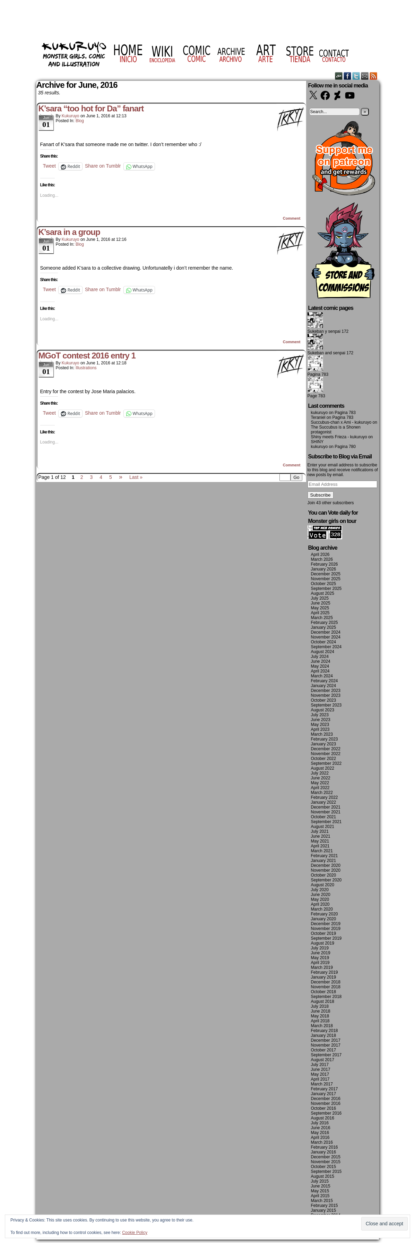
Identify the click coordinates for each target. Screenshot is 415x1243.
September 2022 (326, 763)
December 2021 (325, 807)
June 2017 (320, 1069)
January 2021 (323, 860)
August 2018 (322, 1001)
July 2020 (320, 889)
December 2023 (325, 690)
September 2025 (326, 588)
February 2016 (324, 1147)
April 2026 (320, 554)
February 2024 (324, 680)
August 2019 (322, 943)
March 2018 (322, 1025)
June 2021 (320, 836)
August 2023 (322, 710)
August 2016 (322, 1118)
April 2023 (320, 729)
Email (365, 75)
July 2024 (320, 656)
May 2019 (320, 957)
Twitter (356, 75)
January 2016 (323, 1152)
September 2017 (326, 1054)
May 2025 (320, 608)
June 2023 (320, 719)
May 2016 (320, 1132)
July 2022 (320, 773)
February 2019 (324, 972)
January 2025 (323, 627)
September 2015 (326, 1171)
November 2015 (325, 1161)
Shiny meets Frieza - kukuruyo (339, 436)
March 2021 (322, 850)
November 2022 (325, 753)
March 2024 (322, 676)
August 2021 (322, 826)
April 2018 (320, 1020)
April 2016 (320, 1137)
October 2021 (323, 816)
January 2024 (323, 685)
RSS (373, 75)
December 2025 (325, 574)
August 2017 (322, 1059)
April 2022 (320, 787)
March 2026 (322, 559)
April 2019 (320, 962)
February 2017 (324, 1088)
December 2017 (325, 1040)
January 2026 (323, 569)
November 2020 (325, 870)
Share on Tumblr (103, 166)
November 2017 (325, 1045)
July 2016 (320, 1123)
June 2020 (320, 894)
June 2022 (320, 778)
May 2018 (320, 1016)
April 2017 (320, 1079)
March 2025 (322, 617)
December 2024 (325, 632)
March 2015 (322, 1200)
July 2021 (320, 831)
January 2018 (323, 1035)
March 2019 (322, 967)
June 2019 (320, 952)
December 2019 (325, 923)
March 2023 (322, 734)
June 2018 (320, 1011)
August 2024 (322, 651)
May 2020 (320, 899)
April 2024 (320, 671)
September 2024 (326, 646)
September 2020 (326, 880)
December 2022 (325, 748)
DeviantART (339, 75)
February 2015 (324, 1205)
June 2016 (320, 1127)
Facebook (347, 75)
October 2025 (323, 583)
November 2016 (325, 1103)
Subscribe (320, 495)
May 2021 (320, 841)
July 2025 (320, 598)
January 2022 (323, 802)
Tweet (49, 166)
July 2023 (320, 714)
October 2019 (323, 933)
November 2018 (325, 986)
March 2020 (322, 909)
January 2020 (323, 918)
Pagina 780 (345, 446)
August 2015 (322, 1176)
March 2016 (322, 1142)
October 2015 (323, 1166)
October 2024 (323, 642)
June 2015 (320, 1186)
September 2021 (326, 821)
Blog (80, 120)
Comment (292, 218)
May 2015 (320, 1191)
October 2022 (323, 758)
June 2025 (320, 603)
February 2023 (324, 739)
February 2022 (324, 797)
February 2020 (324, 914)
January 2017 (323, 1093)
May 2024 (320, 666)
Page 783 (316, 396)
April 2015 (320, 1195)
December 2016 (325, 1098)
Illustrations (86, 367)
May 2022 (320, 782)
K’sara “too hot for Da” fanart (91, 108)
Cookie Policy (134, 1232)
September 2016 (326, 1113)
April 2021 (320, 846)
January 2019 (323, 977)
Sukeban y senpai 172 (328, 331)
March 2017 (322, 1084)
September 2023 (326, 705)
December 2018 (325, 982)
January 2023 (323, 744)
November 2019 (325, 928)
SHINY (317, 441)
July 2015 (320, 1181)
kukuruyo (70, 115)
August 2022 (322, 768)
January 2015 (323, 1210)
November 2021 (325, 812)
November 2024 (325, 637)
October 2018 (323, 991)
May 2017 (320, 1074)
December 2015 (325, 1157)
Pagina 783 (318, 374)
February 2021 (324, 855)
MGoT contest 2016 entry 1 (87, 355)
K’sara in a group (69, 232)
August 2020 (322, 884)
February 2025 (324, 622)
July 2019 (320, 948)
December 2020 (325, 865)
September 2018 (326, 996)
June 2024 (320, 661)
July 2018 (320, 1006)
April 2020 (320, 904)
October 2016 (323, 1108)
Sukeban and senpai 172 (331, 352)
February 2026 (324, 564)
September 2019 (326, 938)
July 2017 (320, 1064)
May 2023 (320, 724)
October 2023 (323, 700)
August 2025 (322, 593)
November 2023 (325, 695)
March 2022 (322, 792)
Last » (135, 477)
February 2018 (324, 1030)
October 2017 (323, 1050)
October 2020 (323, 875)
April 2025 (320, 612)
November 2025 (325, 578)
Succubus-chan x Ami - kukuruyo (341, 422)
